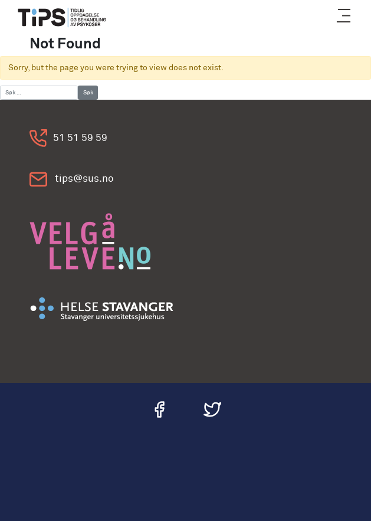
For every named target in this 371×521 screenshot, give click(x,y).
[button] (343, 18)
